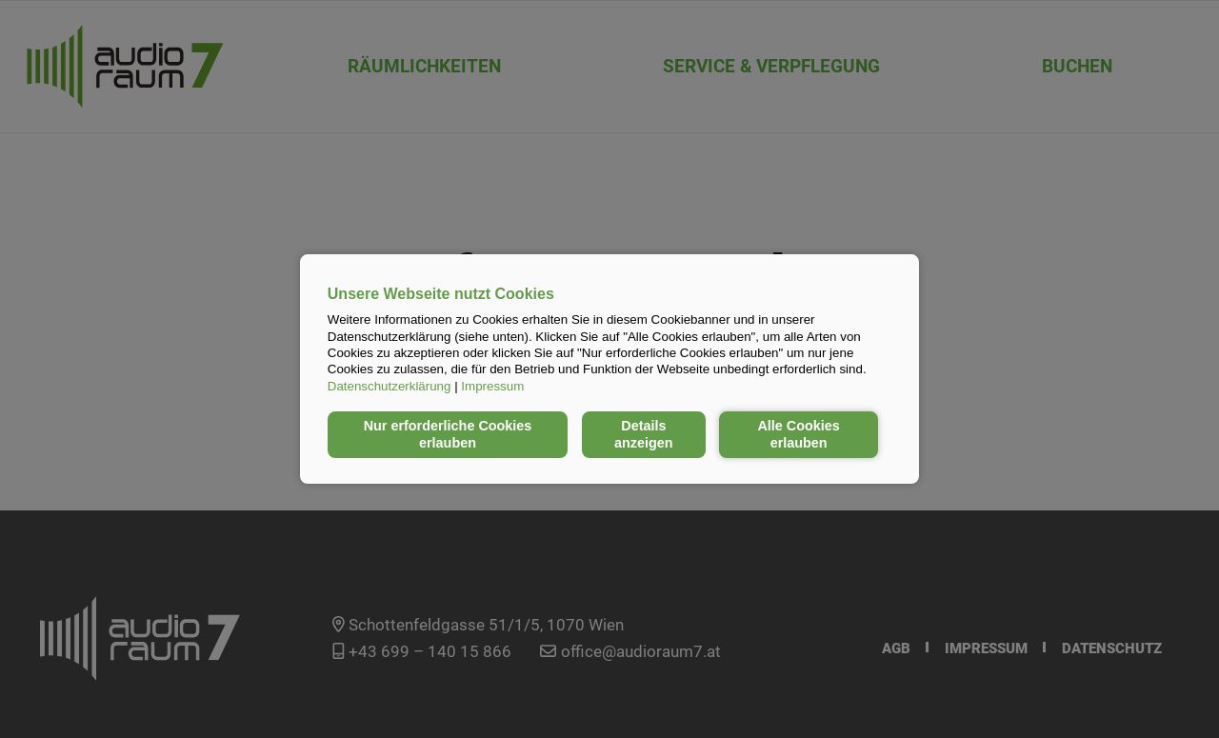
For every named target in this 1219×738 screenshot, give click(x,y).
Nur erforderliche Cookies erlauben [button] (448, 434)
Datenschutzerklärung (389, 386)
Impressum (492, 386)
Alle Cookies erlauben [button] (798, 434)
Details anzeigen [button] (643, 434)
